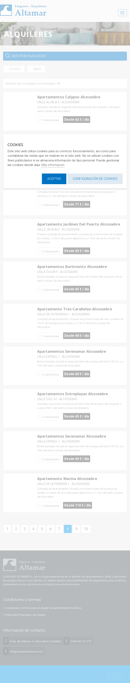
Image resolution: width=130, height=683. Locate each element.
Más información (52, 165)
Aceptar (54, 179)
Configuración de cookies (95, 179)
